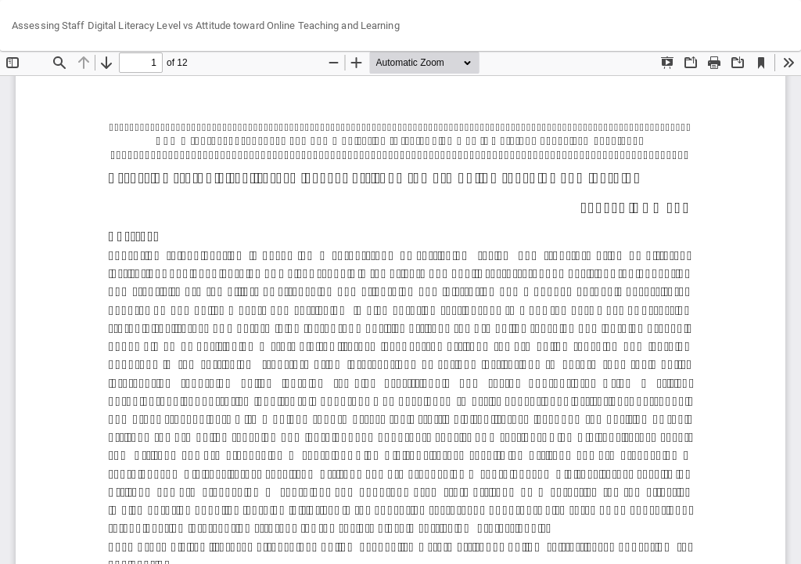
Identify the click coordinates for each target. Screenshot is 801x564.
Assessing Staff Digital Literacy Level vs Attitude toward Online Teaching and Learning (206, 25)
